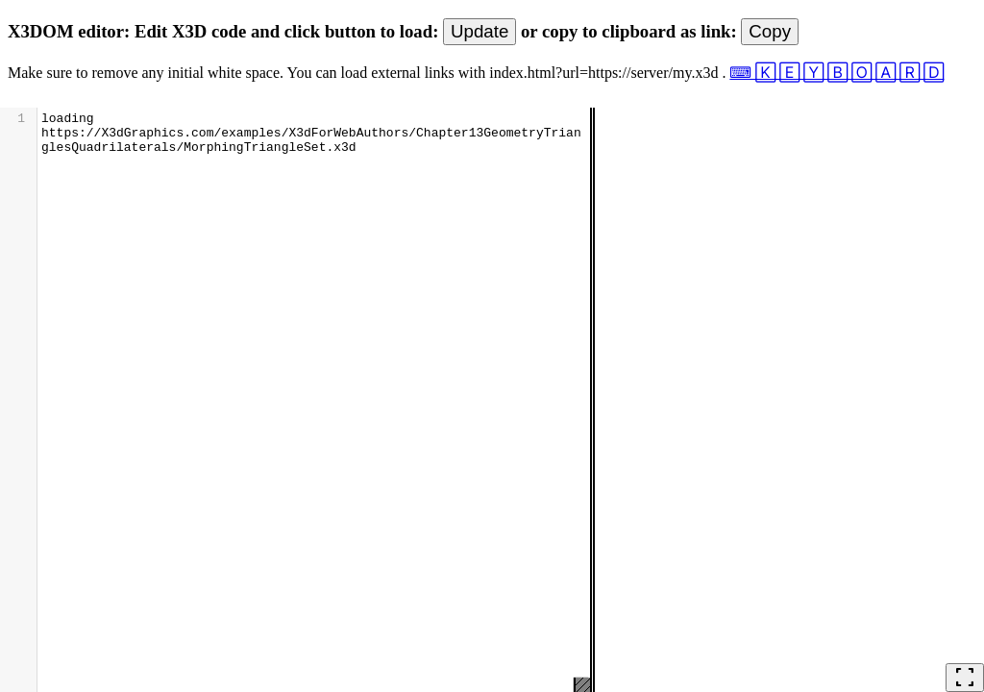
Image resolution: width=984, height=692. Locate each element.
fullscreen (964, 677)
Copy (770, 31)
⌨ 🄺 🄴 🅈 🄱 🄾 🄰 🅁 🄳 (836, 72)
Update (479, 31)
